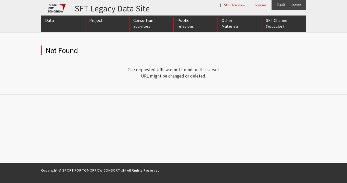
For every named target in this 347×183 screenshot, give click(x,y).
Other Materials (230, 26)
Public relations (185, 26)
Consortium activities (144, 26)
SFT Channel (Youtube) (277, 26)
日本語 (281, 5)
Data (49, 23)
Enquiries (259, 5)
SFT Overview (234, 5)
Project (96, 23)
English (296, 5)
